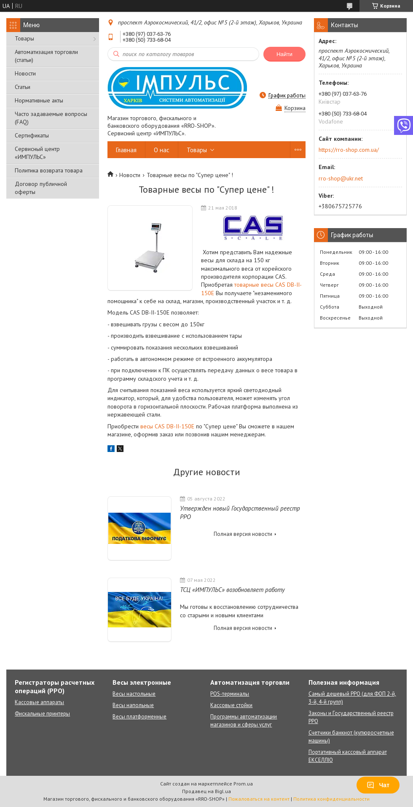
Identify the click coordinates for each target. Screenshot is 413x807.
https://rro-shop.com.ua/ (349, 149)
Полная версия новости (243, 534)
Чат (378, 785)
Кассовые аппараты (39, 702)
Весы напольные (133, 705)
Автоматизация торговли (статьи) (46, 56)
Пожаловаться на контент (259, 799)
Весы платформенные (139, 716)
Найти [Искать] (284, 54)
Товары (24, 38)
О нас (161, 150)
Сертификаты (32, 135)
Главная (126, 150)
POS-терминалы (229, 693)
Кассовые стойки (231, 705)
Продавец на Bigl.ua (206, 791)
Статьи (22, 87)
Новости (25, 73)
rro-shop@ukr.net (341, 178)
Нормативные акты (39, 100)
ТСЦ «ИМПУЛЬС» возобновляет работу (232, 590)
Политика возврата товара (49, 170)
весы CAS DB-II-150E (167, 426)
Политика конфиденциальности (331, 799)
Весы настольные (134, 693)
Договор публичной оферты (41, 188)
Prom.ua (243, 783)
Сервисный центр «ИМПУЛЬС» (37, 153)
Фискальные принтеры (42, 713)
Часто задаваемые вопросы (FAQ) (51, 118)
